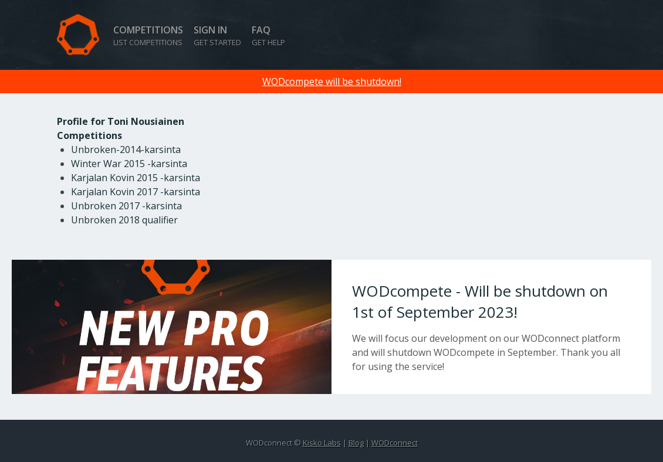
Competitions (148, 35)
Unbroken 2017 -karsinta (126, 205)
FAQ (268, 35)
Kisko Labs (322, 442)
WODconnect (394, 442)
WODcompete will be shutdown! (331, 81)
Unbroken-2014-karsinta (126, 149)
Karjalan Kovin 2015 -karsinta (135, 177)
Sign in (217, 35)
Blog (356, 442)
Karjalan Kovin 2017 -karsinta (135, 191)
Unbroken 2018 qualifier (124, 219)
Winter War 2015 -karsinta (129, 163)
